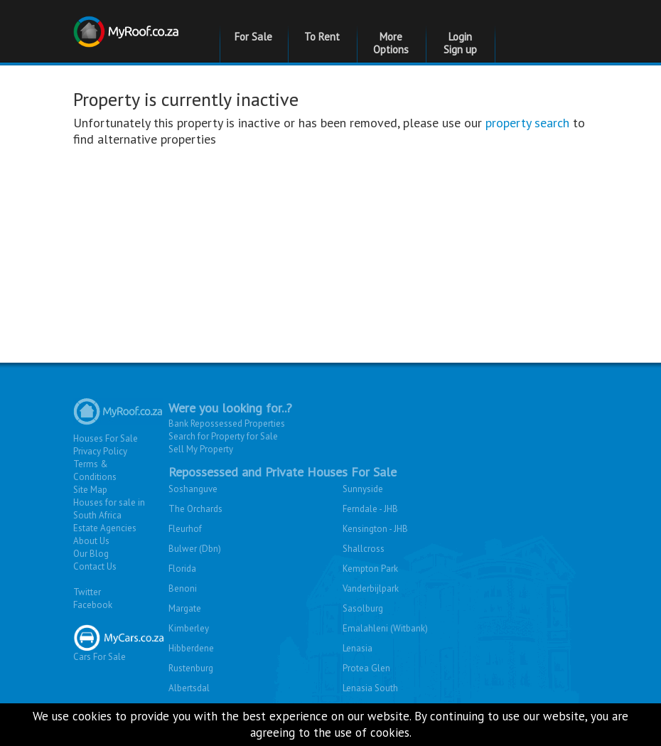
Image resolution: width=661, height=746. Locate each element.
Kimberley (188, 628)
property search (527, 122)
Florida (182, 569)
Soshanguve (192, 489)
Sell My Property (200, 449)
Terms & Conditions (95, 470)
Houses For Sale (105, 438)
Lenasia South (370, 688)
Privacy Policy (100, 451)
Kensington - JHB (375, 529)
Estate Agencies (104, 528)
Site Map (90, 490)
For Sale (253, 36)
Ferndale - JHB (370, 509)
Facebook (92, 605)
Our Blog (91, 554)
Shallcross (364, 549)
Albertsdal (189, 688)
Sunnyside (363, 489)
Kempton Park (370, 569)
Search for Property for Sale (223, 436)
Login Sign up (460, 43)
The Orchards (195, 509)
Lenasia (357, 648)
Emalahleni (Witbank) (385, 628)
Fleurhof (185, 529)
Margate (184, 608)
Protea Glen (366, 668)
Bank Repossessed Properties (226, 423)
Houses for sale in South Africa (109, 508)
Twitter (87, 592)
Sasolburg (363, 608)
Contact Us (95, 566)
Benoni (182, 588)
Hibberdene (191, 648)
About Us (91, 541)
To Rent (322, 36)
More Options (391, 43)
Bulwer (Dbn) (194, 549)
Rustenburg (190, 668)
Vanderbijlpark (371, 588)
